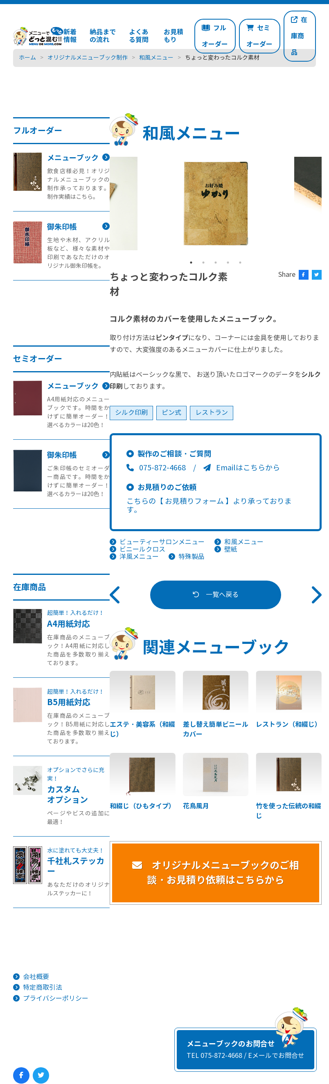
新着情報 (70, 36)
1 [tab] (191, 262)
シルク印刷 (131, 412)
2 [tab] (203, 262)
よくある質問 (139, 36)
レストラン (211, 412)
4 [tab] (228, 262)
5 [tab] (240, 262)
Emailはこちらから (241, 467)
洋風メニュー (139, 557)
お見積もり (173, 36)
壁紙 (230, 549)
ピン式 (171, 412)
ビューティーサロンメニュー (162, 542)
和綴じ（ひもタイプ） (142, 806)
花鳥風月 (196, 806)
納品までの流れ (103, 36)
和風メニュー (244, 542)
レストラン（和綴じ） (288, 724)
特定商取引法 (42, 987)
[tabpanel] (216, 203)
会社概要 (36, 977)
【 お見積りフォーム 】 (194, 501)
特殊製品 (191, 557)
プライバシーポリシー (55, 998)
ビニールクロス (142, 549)
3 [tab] (216, 262)
